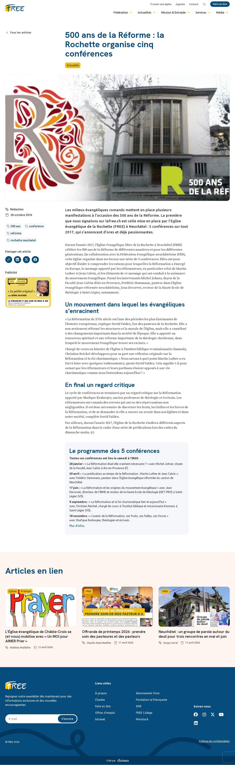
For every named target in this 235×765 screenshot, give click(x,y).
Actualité (73, 65)
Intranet (100, 719)
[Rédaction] (7, 209)
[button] (17, 259)
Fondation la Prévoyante (151, 699)
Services (203, 12)
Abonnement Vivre (147, 693)
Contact (194, 4)
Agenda (180, 4)
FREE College (144, 712)
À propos (101, 693)
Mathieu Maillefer (20, 647)
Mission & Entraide (175, 12)
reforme (16, 233)
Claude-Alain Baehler (99, 642)
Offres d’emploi (105, 712)
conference (36, 226)
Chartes (100, 699)
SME (139, 706)
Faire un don (103, 706)
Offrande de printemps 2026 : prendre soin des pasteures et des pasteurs (115, 634)
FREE (88, 591)
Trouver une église (161, 4)
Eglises (13, 591)
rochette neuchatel (23, 240)
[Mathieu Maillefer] (6, 646)
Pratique (26, 591)
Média (222, 12)
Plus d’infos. (77, 525)
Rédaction (17, 209)
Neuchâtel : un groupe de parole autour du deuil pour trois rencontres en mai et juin (193, 636)
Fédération (123, 12)
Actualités (147, 12)
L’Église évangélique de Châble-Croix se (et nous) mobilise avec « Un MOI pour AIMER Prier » (40, 636)
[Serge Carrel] (160, 646)
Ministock (142, 719)
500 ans (16, 226)
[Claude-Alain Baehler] (83, 642)
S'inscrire (67, 718)
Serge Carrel (170, 647)
